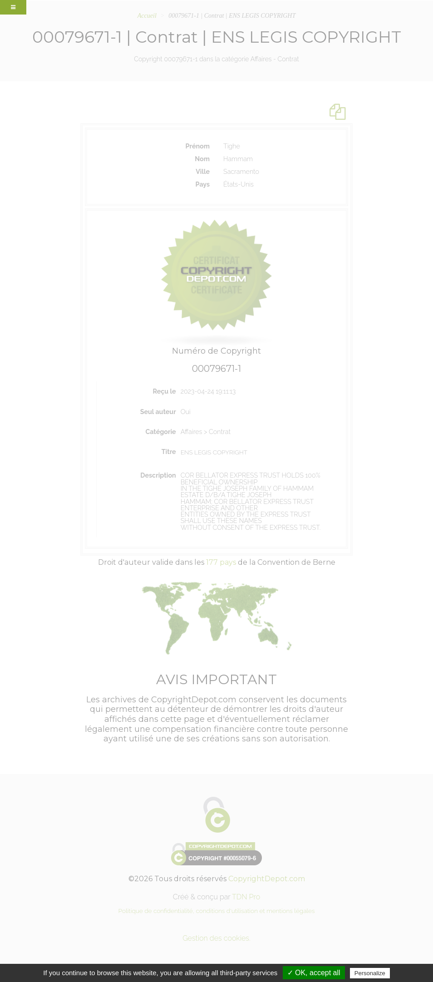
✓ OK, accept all (313, 973)
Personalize (369, 973)
